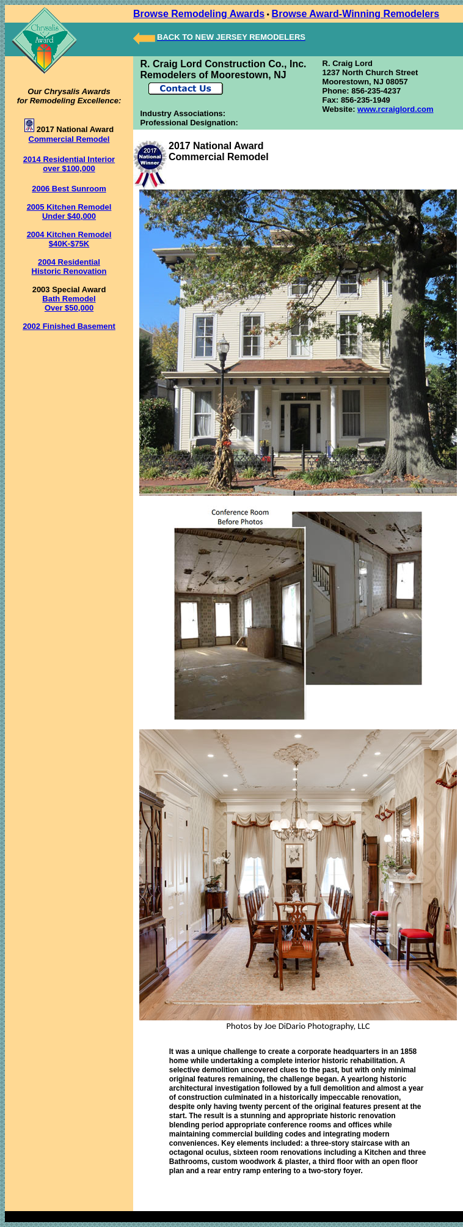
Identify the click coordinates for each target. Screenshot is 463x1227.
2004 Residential (69, 262)
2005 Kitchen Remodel (69, 207)
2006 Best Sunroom (69, 188)
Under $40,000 (69, 216)
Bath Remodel (68, 298)
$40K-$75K (69, 243)
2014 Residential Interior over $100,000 (69, 164)
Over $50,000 (69, 307)
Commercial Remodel (69, 139)
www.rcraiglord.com (395, 109)
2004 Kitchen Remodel (69, 234)
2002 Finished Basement (69, 326)
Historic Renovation (69, 271)
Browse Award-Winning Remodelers (356, 14)
